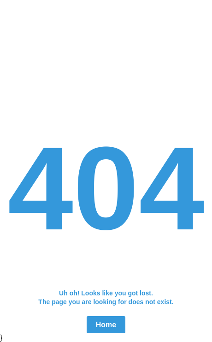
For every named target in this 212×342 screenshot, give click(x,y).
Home (106, 325)
